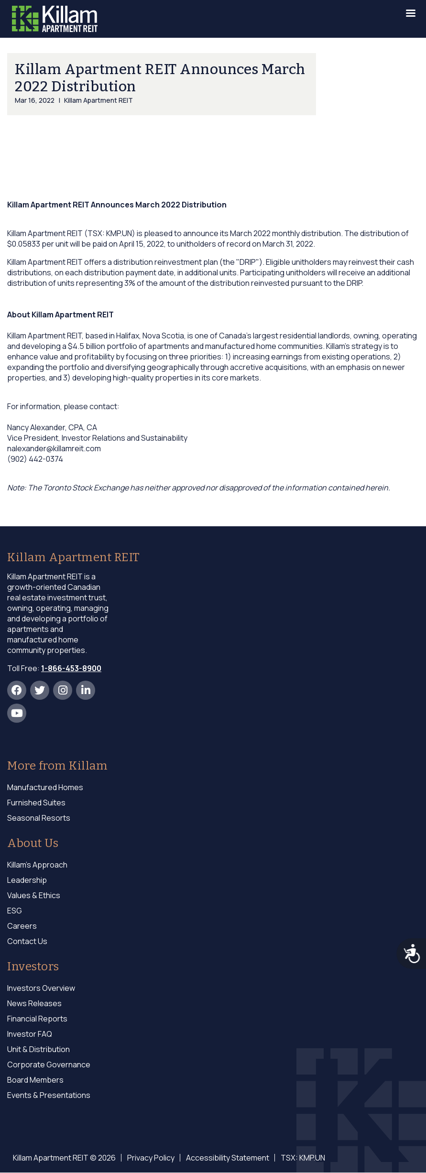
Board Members (35, 1080)
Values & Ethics (33, 895)
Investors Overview (41, 988)
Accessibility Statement (227, 1158)
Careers (22, 926)
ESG (14, 910)
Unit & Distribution (38, 1049)
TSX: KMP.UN (303, 1158)
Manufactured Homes (45, 787)
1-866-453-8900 (71, 668)
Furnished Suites (36, 802)
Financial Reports (37, 1018)
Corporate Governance (48, 1064)
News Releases (34, 1003)
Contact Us (27, 941)
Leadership (27, 880)
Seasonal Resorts (38, 818)
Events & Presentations (48, 1095)
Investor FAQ (29, 1034)
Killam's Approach (37, 864)
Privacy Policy (151, 1158)
